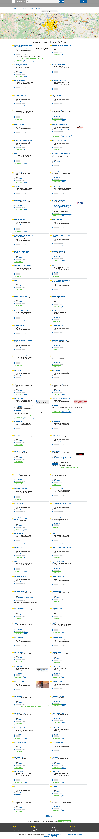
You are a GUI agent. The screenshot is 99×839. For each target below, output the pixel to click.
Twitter (72, 829)
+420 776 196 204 (18, 811)
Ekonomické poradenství (26, 405)
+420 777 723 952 (56, 722)
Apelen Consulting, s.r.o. (58, 110)
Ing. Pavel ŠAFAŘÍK (57, 681)
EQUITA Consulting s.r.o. (20, 384)
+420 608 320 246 (56, 498)
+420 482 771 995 (56, 447)
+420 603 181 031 (18, 782)
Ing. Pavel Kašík (56, 667)
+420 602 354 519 (18, 738)
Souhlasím (53, 836)
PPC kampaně (33, 830)
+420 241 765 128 (18, 723)
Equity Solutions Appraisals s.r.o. (60, 384)
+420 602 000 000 (56, 149)
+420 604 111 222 (18, 135)
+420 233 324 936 (56, 572)
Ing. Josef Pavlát (18, 637)
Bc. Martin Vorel (56, 186)
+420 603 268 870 (56, 366)
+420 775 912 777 (56, 782)
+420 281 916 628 (18, 513)
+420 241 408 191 (18, 305)
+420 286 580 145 (18, 431)
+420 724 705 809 (56, 677)
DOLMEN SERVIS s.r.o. (19, 325)
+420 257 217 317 (56, 276)
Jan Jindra (16, 786)
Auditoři (55, 205)
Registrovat (83, 1)
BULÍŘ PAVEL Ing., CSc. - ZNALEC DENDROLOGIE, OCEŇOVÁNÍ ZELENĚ (23, 266)
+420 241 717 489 (18, 320)
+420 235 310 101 (18, 618)
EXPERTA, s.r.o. (18, 435)
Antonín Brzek (18, 110)
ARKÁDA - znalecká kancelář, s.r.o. (23, 140)
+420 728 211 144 (56, 795)
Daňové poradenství (62, 205)
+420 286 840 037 (56, 648)
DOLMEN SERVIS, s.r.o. (57, 325)
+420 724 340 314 (18, 231)
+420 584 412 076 (18, 557)
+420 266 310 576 (56, 260)
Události (64, 5)
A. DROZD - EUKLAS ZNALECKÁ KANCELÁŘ (22, 65)
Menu (45, 5)
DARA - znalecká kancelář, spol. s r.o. (23, 311)
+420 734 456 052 (56, 632)
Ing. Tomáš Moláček (57, 728)
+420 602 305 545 (56, 245)
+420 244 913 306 (18, 461)
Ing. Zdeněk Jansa (18, 757)
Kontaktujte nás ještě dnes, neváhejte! (31, 415)
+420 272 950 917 (18, 585)
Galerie (30, 60)
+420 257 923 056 (56, 587)
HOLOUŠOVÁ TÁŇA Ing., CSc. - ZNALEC (22, 518)
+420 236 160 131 (18, 149)
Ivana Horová (55, 757)
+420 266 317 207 (18, 483)
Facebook (72, 827)
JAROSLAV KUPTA (56, 801)
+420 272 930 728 (18, 767)
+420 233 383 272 (56, 690)
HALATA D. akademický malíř (59, 474)
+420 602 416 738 (18, 365)
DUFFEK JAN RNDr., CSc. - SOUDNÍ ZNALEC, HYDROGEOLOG (60, 356)
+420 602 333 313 (56, 411)
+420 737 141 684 (18, 196)
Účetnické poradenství (64, 207)
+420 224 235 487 (56, 557)
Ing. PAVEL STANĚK (19, 681)
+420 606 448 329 (18, 119)
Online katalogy (34, 829)
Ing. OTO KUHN (18, 667)
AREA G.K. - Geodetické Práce (59, 124)
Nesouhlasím (46, 836)
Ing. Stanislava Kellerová (58, 713)
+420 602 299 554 (56, 168)
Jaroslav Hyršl (17, 801)
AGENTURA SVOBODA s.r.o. (59, 80)
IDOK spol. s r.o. (18, 547)
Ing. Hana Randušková (58, 576)
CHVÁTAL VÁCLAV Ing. (20, 534)
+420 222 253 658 (18, 336)
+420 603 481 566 (56, 601)
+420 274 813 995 (18, 90)
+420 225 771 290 (56, 292)
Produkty (40, 5)
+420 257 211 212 (18, 444)
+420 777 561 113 (18, 105)
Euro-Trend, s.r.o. (18, 398)
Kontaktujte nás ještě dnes (69, 133)
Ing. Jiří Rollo (55, 623)
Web (25, 60)
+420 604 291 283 (56, 394)
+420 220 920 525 (56, 738)
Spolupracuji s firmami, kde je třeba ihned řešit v (31, 706)
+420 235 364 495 (56, 105)
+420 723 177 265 (18, 276)
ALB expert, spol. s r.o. (20, 95)
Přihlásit (76, 1)
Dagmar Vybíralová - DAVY (21, 296)
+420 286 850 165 (56, 431)
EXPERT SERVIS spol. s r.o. (20, 422)
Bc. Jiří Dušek (17, 186)
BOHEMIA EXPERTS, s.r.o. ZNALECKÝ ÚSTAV (61, 236)
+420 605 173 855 (18, 692)
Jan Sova (54, 786)
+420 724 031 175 (56, 379)
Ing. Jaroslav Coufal (19, 623)
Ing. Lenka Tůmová (57, 637)
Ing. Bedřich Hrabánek (20, 576)
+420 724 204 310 (18, 633)
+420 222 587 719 (18, 163)
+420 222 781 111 (18, 571)
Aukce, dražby (57, 441)
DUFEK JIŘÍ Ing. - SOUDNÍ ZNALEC (22, 356)
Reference (14, 829)
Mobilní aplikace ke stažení (55, 827)
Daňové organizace (20, 403)
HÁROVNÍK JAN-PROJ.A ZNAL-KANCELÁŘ (21, 489)
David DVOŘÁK (56, 311)
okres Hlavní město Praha (49, 11)
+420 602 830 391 (56, 810)
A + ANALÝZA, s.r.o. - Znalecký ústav (61, 45)
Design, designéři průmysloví (62, 459)
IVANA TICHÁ (55, 771)
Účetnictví (56, 209)
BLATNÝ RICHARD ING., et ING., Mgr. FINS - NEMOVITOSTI (23, 236)
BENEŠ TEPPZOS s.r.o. (19, 219)
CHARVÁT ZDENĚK (56, 518)
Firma (17, 597)
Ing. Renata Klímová (19, 713)
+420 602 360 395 (56, 618)
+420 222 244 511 (18, 417)
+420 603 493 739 (56, 527)
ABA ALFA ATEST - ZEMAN (58, 65)
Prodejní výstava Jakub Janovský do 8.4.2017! (69, 467)
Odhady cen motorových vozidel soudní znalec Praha (31, 58)
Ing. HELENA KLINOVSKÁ (20, 591)
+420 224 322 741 (56, 484)
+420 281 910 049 (18, 261)
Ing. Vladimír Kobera (57, 742)
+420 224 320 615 (56, 349)
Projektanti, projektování (24, 597)
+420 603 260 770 (56, 120)
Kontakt (13, 827)
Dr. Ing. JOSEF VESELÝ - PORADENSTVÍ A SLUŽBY (23, 340)
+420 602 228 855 (18, 76)
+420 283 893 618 (18, 499)
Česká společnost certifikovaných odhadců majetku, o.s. (61, 281)
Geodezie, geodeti (58, 129)
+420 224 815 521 (18, 394)
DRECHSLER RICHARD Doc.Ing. (59, 340)
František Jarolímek (19, 451)
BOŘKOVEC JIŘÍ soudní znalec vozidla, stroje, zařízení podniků (22, 251)
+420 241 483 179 (18, 289)
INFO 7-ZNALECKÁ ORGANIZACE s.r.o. (61, 547)
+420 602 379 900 (18, 709)
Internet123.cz (34, 827)
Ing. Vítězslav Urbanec (20, 742)
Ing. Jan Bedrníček (57, 591)
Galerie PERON (56, 451)
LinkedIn (72, 830)
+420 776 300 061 (18, 209)
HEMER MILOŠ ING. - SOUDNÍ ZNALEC (61, 503)
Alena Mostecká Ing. (57, 95)
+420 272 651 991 (56, 91)
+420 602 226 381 (56, 54)
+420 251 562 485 (56, 662)
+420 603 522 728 (56, 230)
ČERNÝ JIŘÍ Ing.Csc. (19, 280)
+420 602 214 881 (18, 182)
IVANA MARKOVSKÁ (19, 771)
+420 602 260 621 (18, 60)
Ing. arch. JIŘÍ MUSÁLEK (58, 562)
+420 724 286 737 (56, 543)
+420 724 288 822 (18, 796)
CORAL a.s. (55, 265)
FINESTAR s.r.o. (56, 435)
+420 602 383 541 (18, 529)
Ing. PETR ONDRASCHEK (58, 696)
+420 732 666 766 (18, 247)
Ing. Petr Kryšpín (18, 696)
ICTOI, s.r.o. (55, 534)
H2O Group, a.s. (18, 474)
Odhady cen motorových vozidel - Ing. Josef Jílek (23, 46)
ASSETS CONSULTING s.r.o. (59, 140)
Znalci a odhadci (19, 53)
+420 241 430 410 (56, 752)
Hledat (61, 1)
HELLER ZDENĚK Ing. (19, 503)
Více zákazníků (53, 831)
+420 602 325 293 (56, 74)
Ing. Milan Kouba (56, 652)
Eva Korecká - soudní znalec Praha (61, 398)
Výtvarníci (65, 458)
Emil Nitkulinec (56, 370)
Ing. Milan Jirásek (18, 652)
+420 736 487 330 (56, 705)
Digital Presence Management (56, 830)
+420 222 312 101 (18, 661)
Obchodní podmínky (16, 830)
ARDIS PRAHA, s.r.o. (19, 124)
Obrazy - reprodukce (58, 458)
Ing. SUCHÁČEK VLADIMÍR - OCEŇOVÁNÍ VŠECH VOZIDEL (21, 728)
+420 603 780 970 (18, 543)
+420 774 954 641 (56, 181)
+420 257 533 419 (56, 470)
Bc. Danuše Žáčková (57, 172)
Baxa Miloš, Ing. (18, 172)
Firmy (34, 5)
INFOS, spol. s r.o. (18, 562)
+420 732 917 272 (56, 196)
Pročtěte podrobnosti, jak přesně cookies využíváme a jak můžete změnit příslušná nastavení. (63, 834)
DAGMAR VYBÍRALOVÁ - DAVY (59, 296)
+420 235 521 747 (56, 513)
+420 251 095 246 (56, 321)
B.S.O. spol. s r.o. (18, 154)
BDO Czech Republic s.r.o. (58, 200)
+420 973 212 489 (18, 379)
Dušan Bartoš (17, 370)
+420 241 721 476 (18, 751)
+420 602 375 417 (18, 648)
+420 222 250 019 (56, 334)
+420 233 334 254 (18, 604)
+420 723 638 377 (56, 767)
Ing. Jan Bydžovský (57, 608)
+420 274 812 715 (18, 351)
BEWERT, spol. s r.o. (57, 219)
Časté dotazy (57, 5)
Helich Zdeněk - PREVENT (58, 488)
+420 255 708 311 (56, 215)
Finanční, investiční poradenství (62, 206)
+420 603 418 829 (18, 677)
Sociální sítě (33, 831)
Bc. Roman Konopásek (20, 200)
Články (50, 5)
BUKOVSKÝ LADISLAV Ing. (58, 251)
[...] (44, 1)
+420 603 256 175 (56, 136)
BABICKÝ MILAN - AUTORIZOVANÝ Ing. (61, 154)
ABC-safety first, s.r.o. (20, 80)
